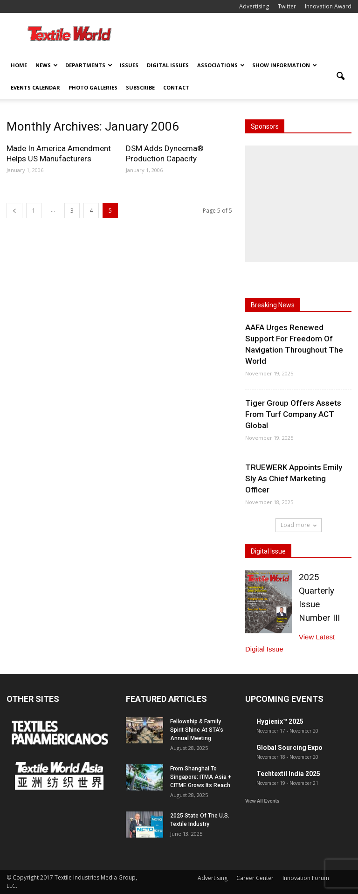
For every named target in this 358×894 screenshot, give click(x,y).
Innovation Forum (305, 878)
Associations (221, 65)
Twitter (287, 6)
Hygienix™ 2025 (279, 721)
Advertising (254, 6)
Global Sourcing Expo (289, 747)
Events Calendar (35, 87)
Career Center (255, 878)
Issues (129, 65)
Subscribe (140, 87)
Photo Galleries (93, 87)
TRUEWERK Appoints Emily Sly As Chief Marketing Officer (293, 478)
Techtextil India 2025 (288, 773)
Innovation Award (328, 6)
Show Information (284, 65)
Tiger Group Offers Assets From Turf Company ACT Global (293, 414)
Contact (176, 87)
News (46, 65)
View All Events (262, 801)
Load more (299, 525)
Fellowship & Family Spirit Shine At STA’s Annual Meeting (196, 730)
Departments (88, 65)
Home (19, 65)
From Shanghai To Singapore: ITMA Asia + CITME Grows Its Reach (200, 777)
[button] (340, 76)
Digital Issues (168, 65)
